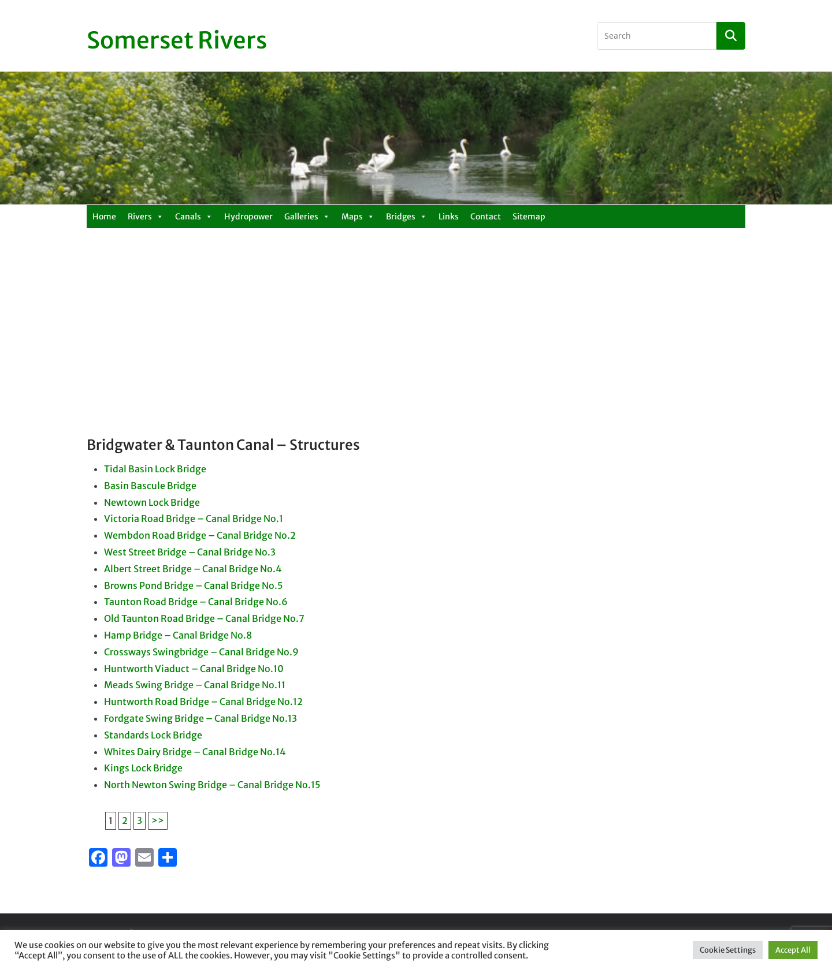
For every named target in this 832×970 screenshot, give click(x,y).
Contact (485, 216)
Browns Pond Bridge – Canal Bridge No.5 (193, 585)
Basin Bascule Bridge (150, 485)
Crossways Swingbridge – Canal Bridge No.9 (201, 652)
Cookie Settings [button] (728, 950)
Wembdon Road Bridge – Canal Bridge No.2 (200, 535)
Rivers (146, 216)
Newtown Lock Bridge (152, 502)
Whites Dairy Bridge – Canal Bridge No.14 (195, 752)
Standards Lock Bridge (153, 735)
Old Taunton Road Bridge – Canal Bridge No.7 (204, 618)
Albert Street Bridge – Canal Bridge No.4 (193, 568)
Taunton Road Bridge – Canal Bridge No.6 (196, 601)
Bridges (406, 216)
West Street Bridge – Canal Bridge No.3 (190, 552)
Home (104, 216)
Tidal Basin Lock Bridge (155, 469)
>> (157, 820)
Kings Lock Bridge (143, 768)
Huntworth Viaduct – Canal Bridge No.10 (194, 668)
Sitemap (528, 216)
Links (449, 216)
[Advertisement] (416, 349)
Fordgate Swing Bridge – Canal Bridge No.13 (200, 718)
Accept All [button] (793, 950)
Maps (357, 216)
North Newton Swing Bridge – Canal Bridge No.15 (212, 784)
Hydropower (248, 216)
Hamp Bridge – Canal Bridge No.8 (178, 635)
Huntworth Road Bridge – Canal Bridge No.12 (203, 701)
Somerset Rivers (177, 40)
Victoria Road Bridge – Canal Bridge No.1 (193, 518)
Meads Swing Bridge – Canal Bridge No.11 (194, 685)
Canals (194, 216)
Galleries (307, 216)
